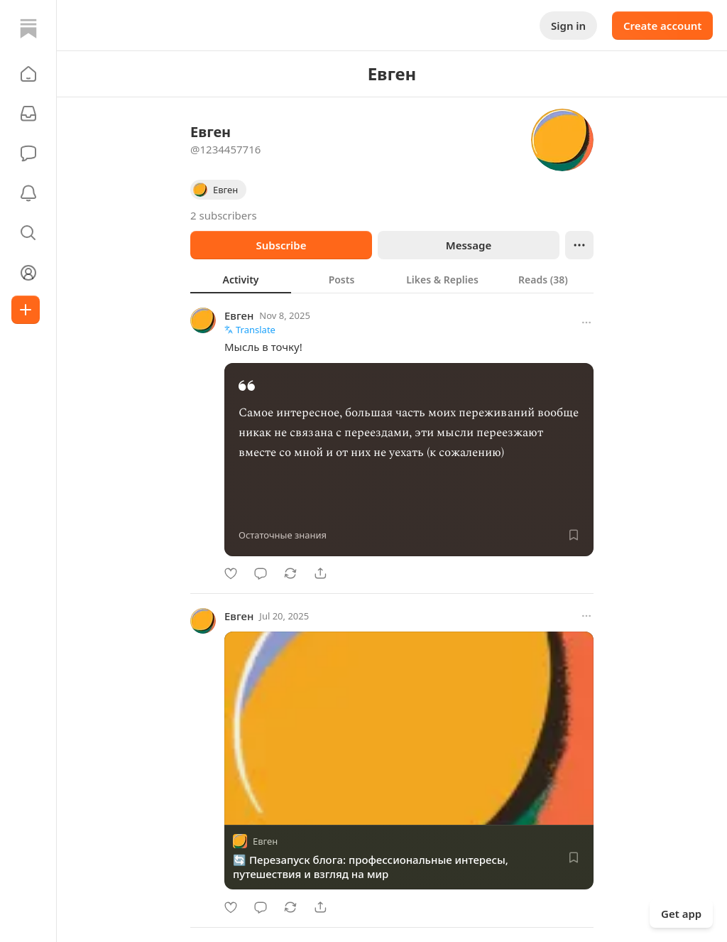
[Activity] (28, 193)
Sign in (568, 25)
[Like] (231, 573)
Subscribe (281, 245)
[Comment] (260, 573)
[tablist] (392, 279)
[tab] (240, 279)
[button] (28, 74)
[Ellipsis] (579, 245)
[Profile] (28, 273)
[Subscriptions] (28, 114)
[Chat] (28, 153)
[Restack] (290, 573)
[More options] (586, 322)
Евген (238, 315)
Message (468, 245)
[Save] (573, 535)
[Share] (320, 573)
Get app (681, 913)
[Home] (28, 28)
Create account (662, 25)
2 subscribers (223, 215)
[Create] (25, 310)
